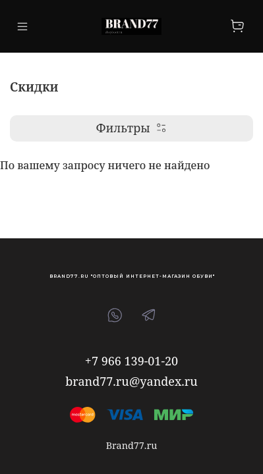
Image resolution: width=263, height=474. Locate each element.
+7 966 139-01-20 (131, 361)
